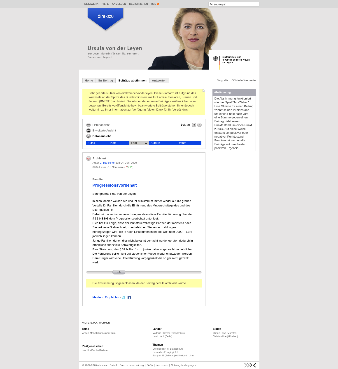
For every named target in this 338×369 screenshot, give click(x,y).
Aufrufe (155, 143)
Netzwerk (91, 3)
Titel (139, 143)
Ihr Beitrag (105, 80)
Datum (182, 143)
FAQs (150, 365)
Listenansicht (98, 125)
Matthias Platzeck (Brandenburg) (169, 333)
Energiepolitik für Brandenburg (168, 349)
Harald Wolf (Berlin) (162, 336)
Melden (98, 297)
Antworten (159, 80)
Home (89, 80)
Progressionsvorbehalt (115, 185)
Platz (113, 143)
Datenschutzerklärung (132, 365)
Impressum (162, 365)
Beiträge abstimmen (133, 80)
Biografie (222, 80)
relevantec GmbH (107, 365)
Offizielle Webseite (243, 80)
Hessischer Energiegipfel (165, 352)
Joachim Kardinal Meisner (95, 350)
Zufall (91, 143)
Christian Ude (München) (225, 336)
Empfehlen (112, 297)
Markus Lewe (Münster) (225, 333)
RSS (153, 3)
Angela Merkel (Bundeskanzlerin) (99, 333)
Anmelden (119, 3)
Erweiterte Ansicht (101, 130)
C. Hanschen (107, 162)
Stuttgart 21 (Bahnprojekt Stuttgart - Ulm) (173, 355)
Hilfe (105, 3)
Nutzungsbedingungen (183, 365)
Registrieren (138, 3)
